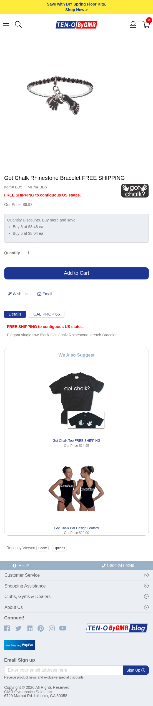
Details (15, 314)
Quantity (12, 253)
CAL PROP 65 (46, 314)
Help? (20, 565)
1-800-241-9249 (118, 565)
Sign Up (135, 670)
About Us (13, 607)
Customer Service (22, 575)
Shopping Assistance (25, 586)
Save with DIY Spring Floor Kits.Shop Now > (76, 7)
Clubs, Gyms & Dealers (27, 596)
